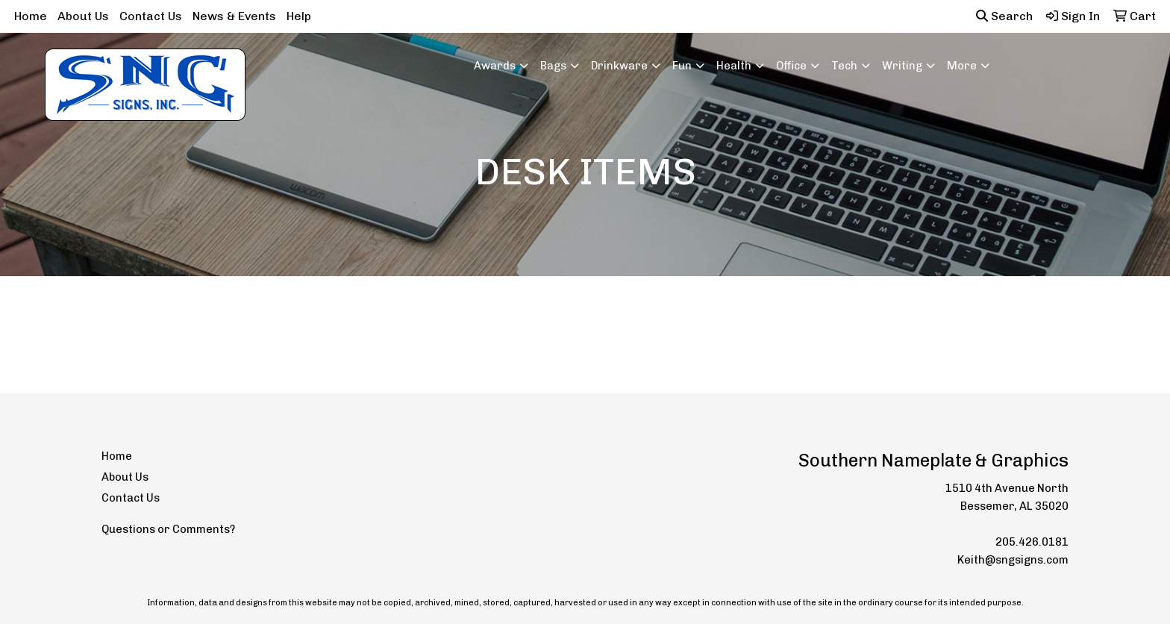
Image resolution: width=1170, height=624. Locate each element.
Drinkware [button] (619, 65)
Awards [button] (495, 65)
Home (30, 16)
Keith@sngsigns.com (1013, 560)
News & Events (234, 16)
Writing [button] (902, 65)
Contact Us (150, 16)
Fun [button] (682, 65)
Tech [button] (844, 65)
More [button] (962, 65)
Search (1004, 16)
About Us (83, 16)
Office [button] (791, 65)
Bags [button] (553, 65)
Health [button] (733, 65)
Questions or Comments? (168, 529)
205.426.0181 (1032, 542)
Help (299, 16)
